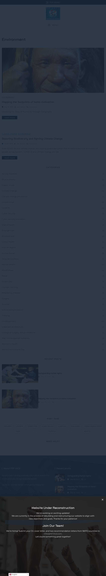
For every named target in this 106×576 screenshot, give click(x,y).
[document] (53, 288)
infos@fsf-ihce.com (53, 535)
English (13, 574)
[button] (102, 501)
